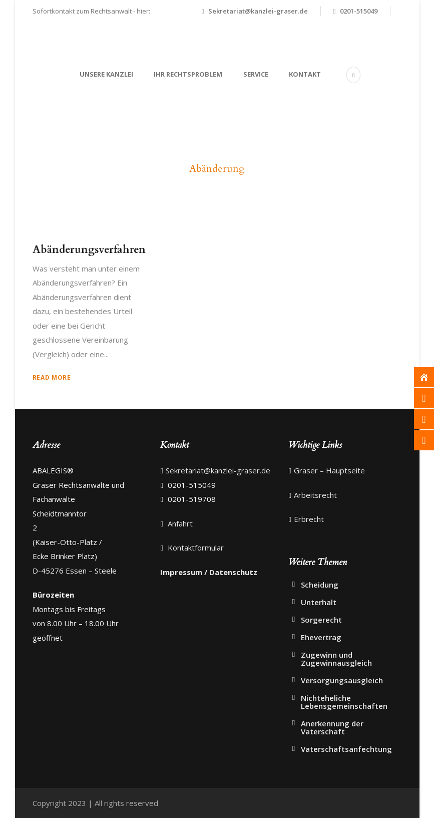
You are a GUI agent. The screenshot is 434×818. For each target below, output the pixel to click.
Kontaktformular (195, 547)
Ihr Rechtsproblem (188, 74)
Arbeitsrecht (315, 495)
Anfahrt (179, 523)
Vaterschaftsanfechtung (346, 749)
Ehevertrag (321, 637)
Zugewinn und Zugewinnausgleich (336, 659)
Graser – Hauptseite (329, 470)
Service (255, 74)
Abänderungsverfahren (89, 249)
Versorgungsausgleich (342, 680)
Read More (52, 377)
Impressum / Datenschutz (208, 572)
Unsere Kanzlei (106, 74)
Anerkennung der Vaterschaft (332, 727)
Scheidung (319, 585)
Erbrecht (309, 519)
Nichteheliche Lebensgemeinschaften (344, 702)
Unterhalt (318, 602)
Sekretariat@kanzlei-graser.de (258, 11)
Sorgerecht (321, 620)
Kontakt (305, 74)
